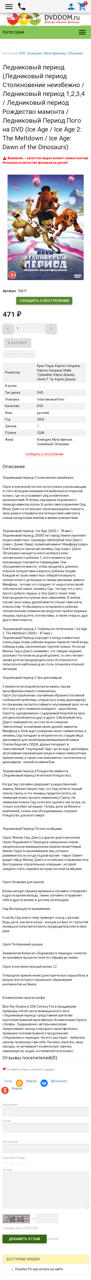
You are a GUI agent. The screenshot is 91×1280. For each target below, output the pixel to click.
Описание (14, 466)
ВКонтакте (58, 1081)
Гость (8, 1081)
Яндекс (17, 1089)
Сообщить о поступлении (44, 301)
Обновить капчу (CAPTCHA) (21, 1227)
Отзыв (7, 1170)
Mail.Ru (31, 1081)
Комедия (35, 53)
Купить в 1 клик (19, 354)
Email (7, 1121)
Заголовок (10, 1141)
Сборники (75, 53)
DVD (22, 53)
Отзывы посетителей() (30, 1057)
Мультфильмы (55, 53)
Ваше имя (10, 1105)
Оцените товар (14, 1158)
